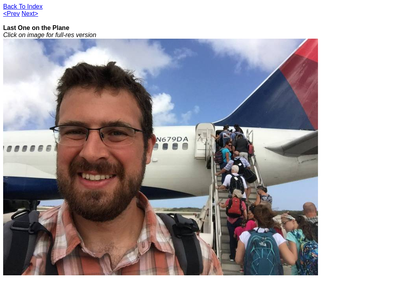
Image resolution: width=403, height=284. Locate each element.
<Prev (11, 13)
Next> (30, 13)
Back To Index (23, 6)
